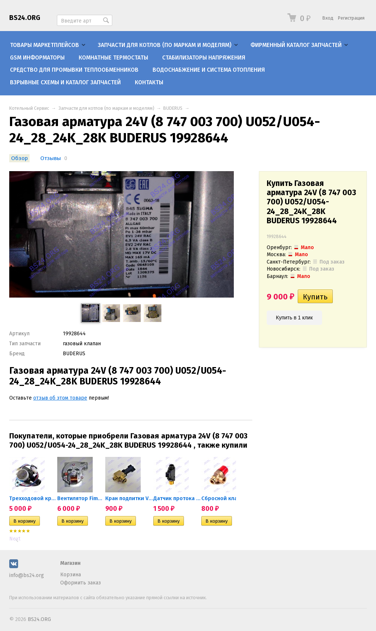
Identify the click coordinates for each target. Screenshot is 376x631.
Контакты (149, 82)
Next (14, 539)
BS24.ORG (24, 18)
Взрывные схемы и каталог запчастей (65, 82)
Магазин (70, 563)
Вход (328, 18)
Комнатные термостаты (113, 57)
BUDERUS (172, 108)
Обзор (19, 158)
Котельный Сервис (29, 108)
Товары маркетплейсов (44, 45)
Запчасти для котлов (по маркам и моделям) (165, 45)
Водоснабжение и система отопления (209, 70)
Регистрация (351, 18)
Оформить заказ (80, 583)
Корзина (70, 574)
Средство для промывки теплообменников (74, 70)
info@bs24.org (26, 575)
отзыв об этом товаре (60, 398)
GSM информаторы (37, 57)
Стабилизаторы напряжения (203, 57)
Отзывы (51, 158)
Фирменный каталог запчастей (296, 45)
